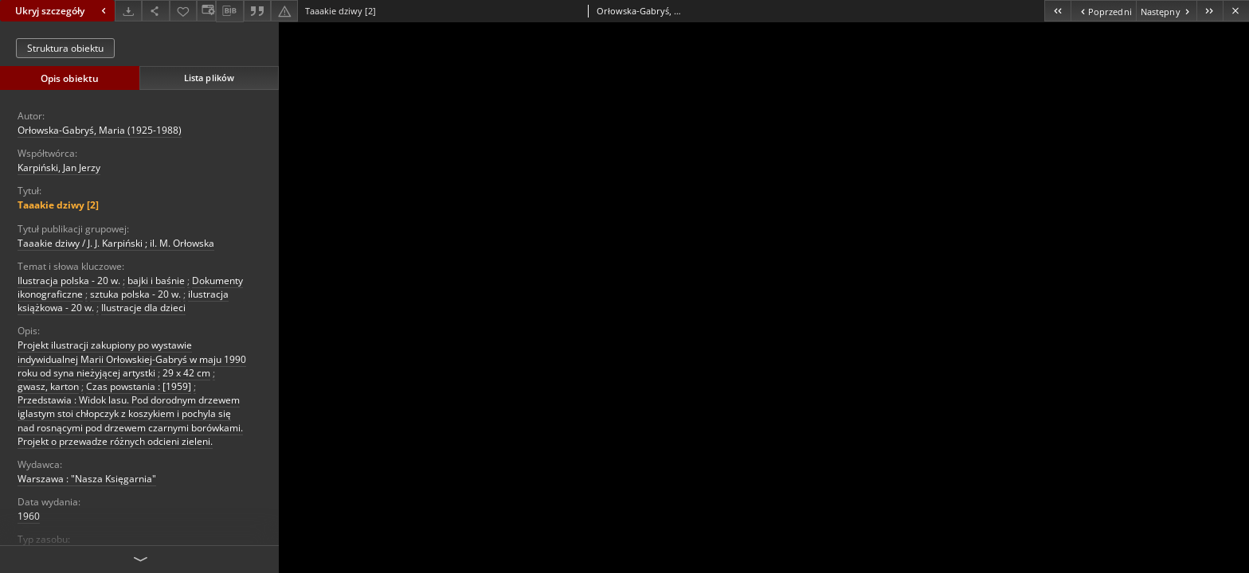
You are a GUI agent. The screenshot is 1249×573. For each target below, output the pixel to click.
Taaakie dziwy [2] (58, 205)
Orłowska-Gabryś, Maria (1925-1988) (100, 130)
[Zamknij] (1236, 10)
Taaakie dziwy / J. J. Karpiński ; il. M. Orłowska (116, 243)
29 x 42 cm (186, 373)
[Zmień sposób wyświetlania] (206, 10)
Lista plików (209, 78)
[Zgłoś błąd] (284, 10)
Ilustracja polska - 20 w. (69, 280)
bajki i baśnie (156, 280)
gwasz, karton (48, 386)
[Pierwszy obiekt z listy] (1057, 10)
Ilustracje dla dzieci (143, 307)
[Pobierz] (128, 10)
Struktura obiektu (65, 48)
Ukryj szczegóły (62, 11)
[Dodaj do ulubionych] (183, 10)
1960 (29, 516)
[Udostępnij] (155, 10)
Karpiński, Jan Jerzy (59, 167)
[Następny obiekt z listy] (1166, 10)
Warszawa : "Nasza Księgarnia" (87, 478)
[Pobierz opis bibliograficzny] (229, 11)
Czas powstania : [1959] (138, 386)
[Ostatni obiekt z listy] (1209, 10)
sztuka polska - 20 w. (135, 294)
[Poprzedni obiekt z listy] (1103, 10)
